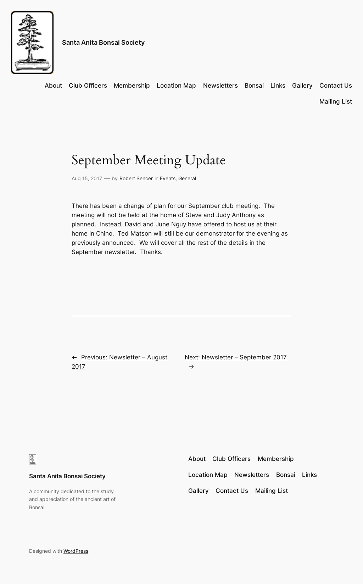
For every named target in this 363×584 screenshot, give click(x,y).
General (187, 178)
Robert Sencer (136, 178)
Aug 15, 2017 (87, 178)
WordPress (75, 551)
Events (167, 178)
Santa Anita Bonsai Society (103, 42)
